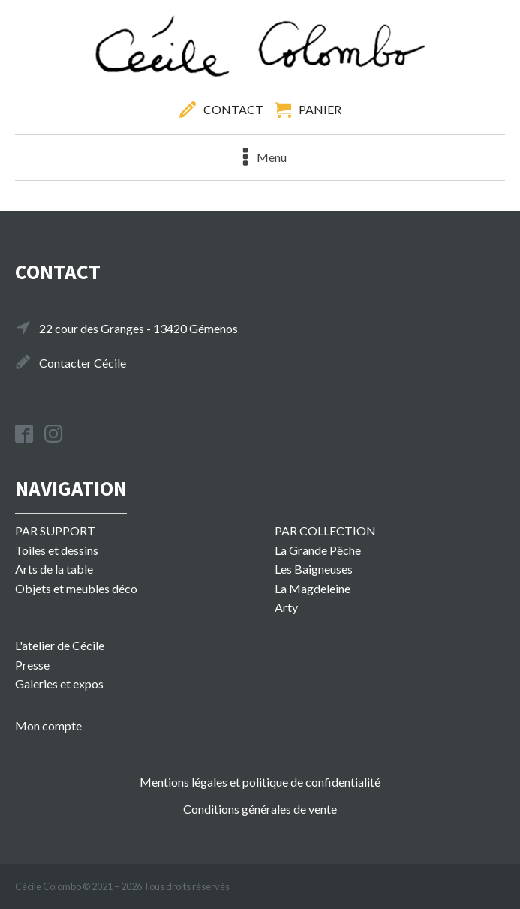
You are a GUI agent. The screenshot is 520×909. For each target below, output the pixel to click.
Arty (286, 607)
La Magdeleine (312, 588)
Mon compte (48, 725)
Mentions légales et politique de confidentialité (260, 782)
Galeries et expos (59, 683)
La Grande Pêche (318, 550)
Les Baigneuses (314, 569)
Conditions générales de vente (260, 809)
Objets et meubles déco (76, 588)
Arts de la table (54, 569)
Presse (32, 665)
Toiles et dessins (56, 550)
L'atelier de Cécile (59, 645)
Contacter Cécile (82, 363)
